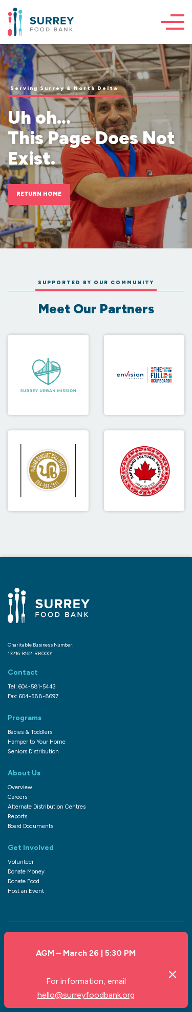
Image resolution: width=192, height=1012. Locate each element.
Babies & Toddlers (30, 731)
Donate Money (26, 871)
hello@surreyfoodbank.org (86, 995)
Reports (17, 816)
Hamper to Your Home (37, 741)
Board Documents (30, 826)
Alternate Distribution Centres (47, 806)
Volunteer (21, 861)
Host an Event (26, 890)
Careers (17, 796)
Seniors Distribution (33, 751)
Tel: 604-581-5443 (31, 686)
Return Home (38, 193)
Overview (20, 787)
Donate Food (23, 881)
